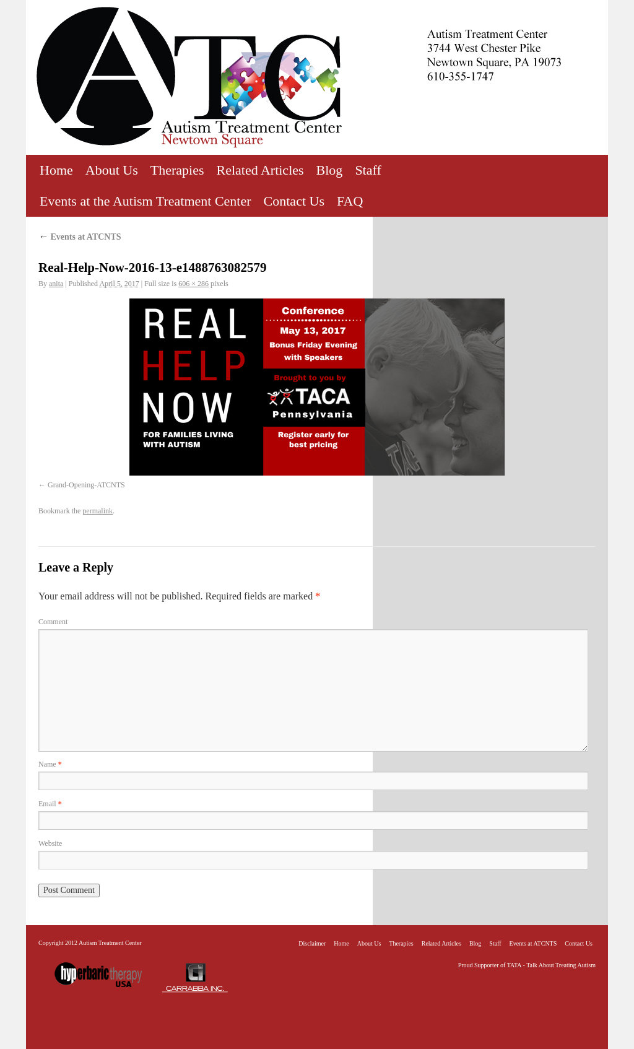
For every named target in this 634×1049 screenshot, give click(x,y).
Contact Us (294, 201)
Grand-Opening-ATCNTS (86, 485)
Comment (52, 621)
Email (50, 803)
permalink (97, 511)
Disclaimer (312, 943)
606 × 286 (193, 283)
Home (56, 170)
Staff (368, 170)
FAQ (350, 201)
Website (50, 843)
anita (56, 283)
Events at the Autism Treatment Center (145, 201)
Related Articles (259, 170)
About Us (111, 170)
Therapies (177, 170)
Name (50, 764)
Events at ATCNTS (79, 237)
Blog (329, 170)
